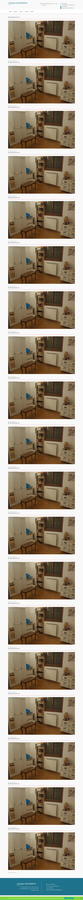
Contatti (27, 11)
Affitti (20, 11)
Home (10, 11)
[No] (81, 898)
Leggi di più (71, 898)
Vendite (15, 11)
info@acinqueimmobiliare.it (68, 8)
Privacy (32, 11)
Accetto (66, 898)
